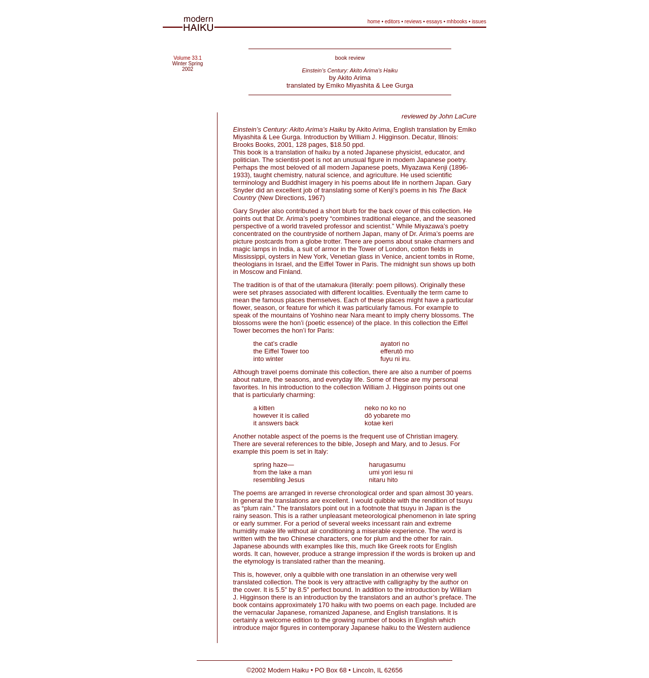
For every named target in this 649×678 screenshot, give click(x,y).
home (374, 21)
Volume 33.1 (187, 58)
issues (479, 21)
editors (392, 21)
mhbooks (457, 21)
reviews (413, 21)
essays (434, 21)
